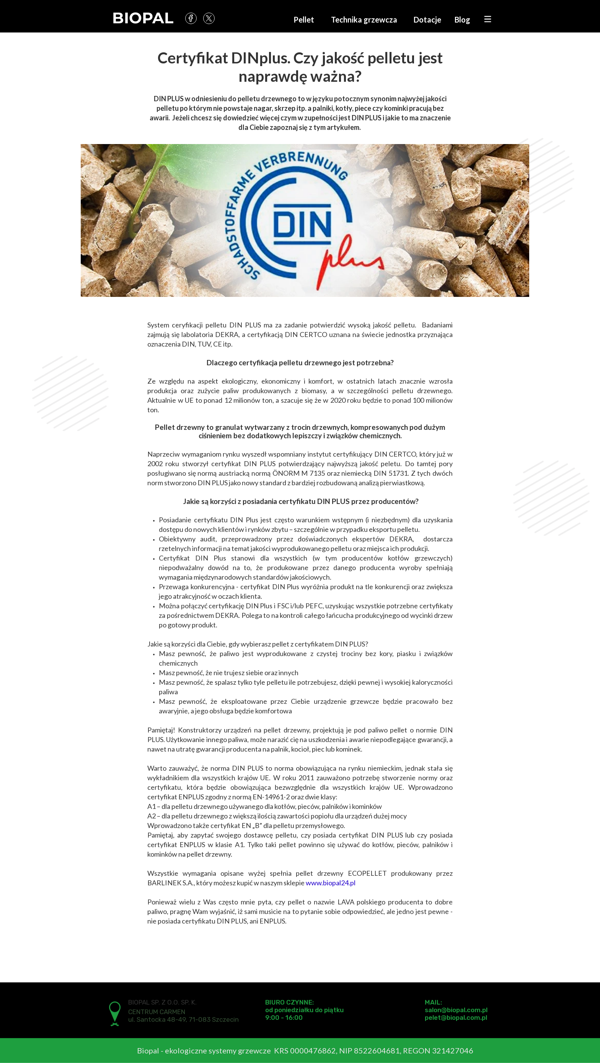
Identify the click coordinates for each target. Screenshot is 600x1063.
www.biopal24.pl (330, 882)
